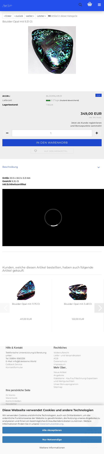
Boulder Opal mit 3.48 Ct (78, 304)
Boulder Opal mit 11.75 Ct (26, 304)
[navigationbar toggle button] (99, 5)
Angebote (59, 375)
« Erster (7, 16)
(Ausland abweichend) (69, 100)
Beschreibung (10, 166)
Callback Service (14, 364)
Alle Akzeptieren (52, 430)
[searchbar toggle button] (80, 5)
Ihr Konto (10, 395)
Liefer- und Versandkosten (67, 355)
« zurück (18, 16)
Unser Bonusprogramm (66, 384)
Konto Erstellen (13, 401)
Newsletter (11, 404)
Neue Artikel (60, 372)
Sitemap (58, 387)
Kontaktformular (14, 367)
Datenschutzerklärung (51, 424)
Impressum (60, 364)
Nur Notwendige (52, 439)
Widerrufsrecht (61, 352)
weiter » (30, 16)
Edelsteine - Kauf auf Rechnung (70, 378)
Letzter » (41, 16)
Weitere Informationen (52, 447)
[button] (7, 133)
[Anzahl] (52, 133)
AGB (56, 358)
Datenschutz (60, 361)
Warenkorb (11, 398)
